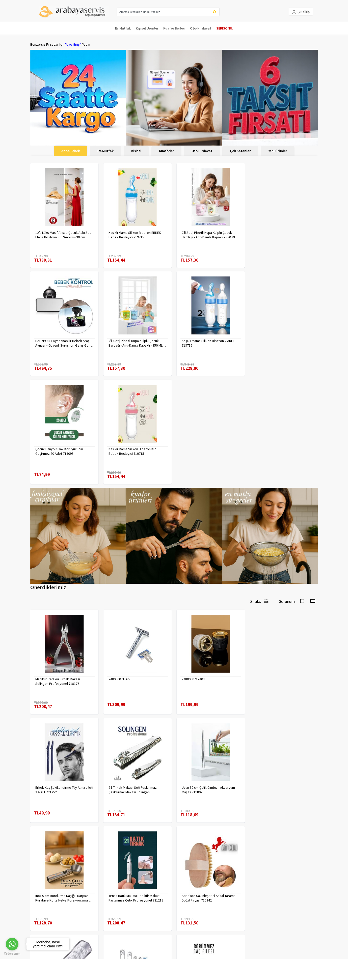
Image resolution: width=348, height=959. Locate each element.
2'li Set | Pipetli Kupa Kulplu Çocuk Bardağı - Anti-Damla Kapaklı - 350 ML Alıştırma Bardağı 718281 (62, 343)
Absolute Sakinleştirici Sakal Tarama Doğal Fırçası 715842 (62, 789)
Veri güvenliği (89, 902)
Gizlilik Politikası (91, 909)
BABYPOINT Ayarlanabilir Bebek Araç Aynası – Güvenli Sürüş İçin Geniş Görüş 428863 (284, 234)
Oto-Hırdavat (200, 28)
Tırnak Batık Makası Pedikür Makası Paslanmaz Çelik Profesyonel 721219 (282, 681)
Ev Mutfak (123, 28)
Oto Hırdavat (202, 151)
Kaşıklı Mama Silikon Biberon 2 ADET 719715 (135, 343)
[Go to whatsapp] (12, 944)
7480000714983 (120, 787)
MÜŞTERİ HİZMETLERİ (45, 922)
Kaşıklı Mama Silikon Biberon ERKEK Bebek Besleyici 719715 (135, 234)
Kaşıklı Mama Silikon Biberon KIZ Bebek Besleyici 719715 (279, 343)
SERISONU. (224, 28)
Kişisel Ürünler (147, 28)
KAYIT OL (310, 905)
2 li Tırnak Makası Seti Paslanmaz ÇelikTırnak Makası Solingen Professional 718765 (59, 681)
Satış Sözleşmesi (91, 922)
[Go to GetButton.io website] (12, 953)
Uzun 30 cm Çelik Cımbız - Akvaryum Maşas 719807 (135, 681)
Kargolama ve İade (44, 909)
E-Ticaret (285, 953)
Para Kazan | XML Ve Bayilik (50, 902)
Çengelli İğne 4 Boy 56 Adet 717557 (208, 787)
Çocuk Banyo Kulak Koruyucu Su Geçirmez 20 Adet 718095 (205, 343)
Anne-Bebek (70, 151)
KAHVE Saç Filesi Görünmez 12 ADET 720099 (281, 789)
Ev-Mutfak (105, 151)
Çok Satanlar (240, 151)
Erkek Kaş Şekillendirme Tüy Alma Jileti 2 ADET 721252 (284, 573)
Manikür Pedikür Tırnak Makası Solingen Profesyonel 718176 (57, 573)
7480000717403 (193, 571)
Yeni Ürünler (277, 151)
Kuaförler (166, 151)
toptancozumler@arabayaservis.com (272, 929)
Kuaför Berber (174, 28)
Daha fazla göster (174, 849)
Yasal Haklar (88, 916)
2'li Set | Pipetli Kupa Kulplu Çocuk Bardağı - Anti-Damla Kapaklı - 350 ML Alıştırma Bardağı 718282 (209, 234)
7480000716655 (120, 571)
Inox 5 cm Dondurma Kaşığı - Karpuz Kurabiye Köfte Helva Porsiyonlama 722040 (208, 681)
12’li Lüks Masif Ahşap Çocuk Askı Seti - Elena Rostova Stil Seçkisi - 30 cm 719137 (64, 234)
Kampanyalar (40, 916)
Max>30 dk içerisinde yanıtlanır (273, 937)
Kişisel (136, 151)
